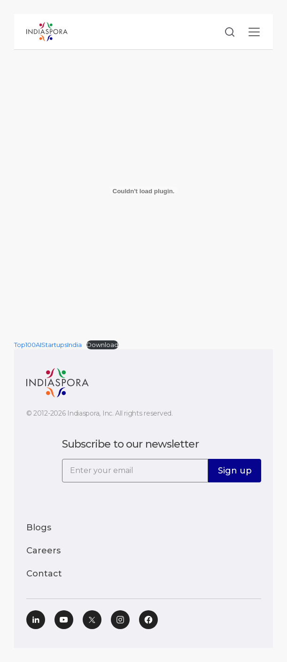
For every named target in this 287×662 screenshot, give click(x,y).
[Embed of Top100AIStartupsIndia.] (143, 191)
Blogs (38, 527)
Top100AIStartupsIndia (48, 344)
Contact (44, 573)
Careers (43, 550)
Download (102, 344)
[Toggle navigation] (254, 32)
